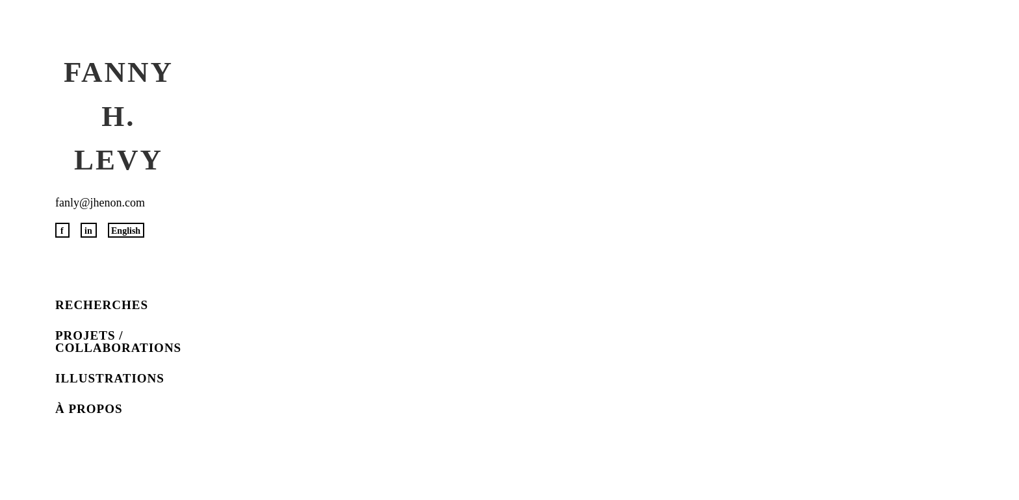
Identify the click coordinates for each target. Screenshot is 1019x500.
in (88, 231)
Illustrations (109, 378)
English (125, 231)
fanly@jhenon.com (100, 202)
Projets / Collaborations (118, 342)
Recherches (101, 305)
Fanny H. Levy (119, 116)
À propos (89, 409)
